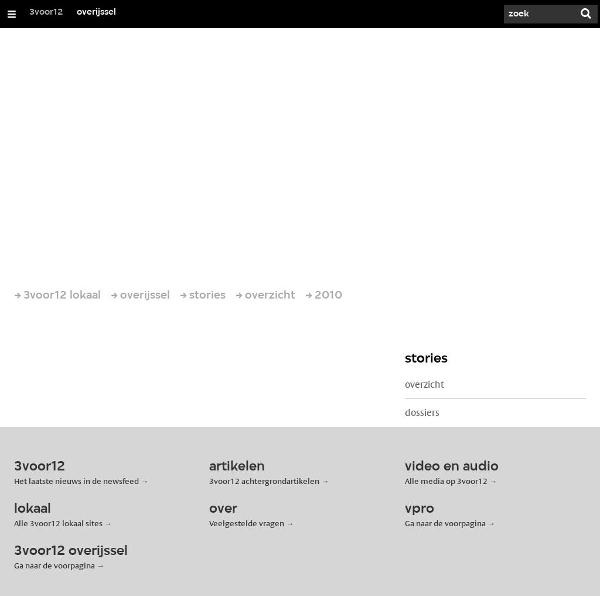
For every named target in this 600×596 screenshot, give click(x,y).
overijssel (96, 12)
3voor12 (46, 12)
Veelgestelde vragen (246, 523)
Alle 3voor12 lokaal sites (58, 523)
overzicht (424, 385)
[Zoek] (539, 14)
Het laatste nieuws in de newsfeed (76, 481)
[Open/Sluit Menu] (11, 14)
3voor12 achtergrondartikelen (264, 481)
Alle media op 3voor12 (446, 481)
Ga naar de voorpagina (445, 523)
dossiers (422, 413)
